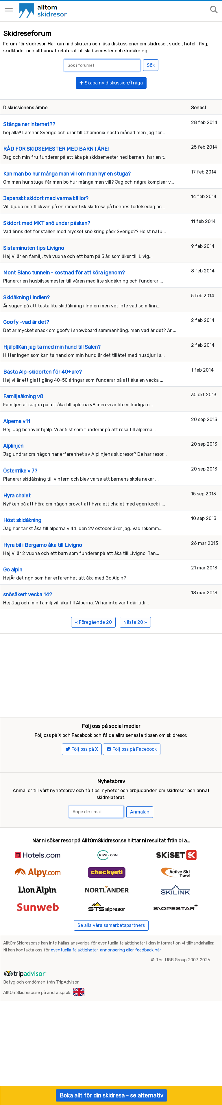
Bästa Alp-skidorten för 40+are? (42, 372)
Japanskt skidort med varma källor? (45, 198)
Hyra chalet (17, 495)
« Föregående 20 (93, 622)
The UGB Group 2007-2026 (183, 974)
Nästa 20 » (135, 622)
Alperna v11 (16, 421)
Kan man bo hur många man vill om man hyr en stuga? (67, 174)
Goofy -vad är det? (26, 322)
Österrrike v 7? (20, 471)
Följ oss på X (82, 763)
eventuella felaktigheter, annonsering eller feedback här (106, 964)
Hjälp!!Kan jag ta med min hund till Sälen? (52, 347)
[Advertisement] (111, 674)
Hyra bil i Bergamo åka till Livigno (42, 545)
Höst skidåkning (22, 520)
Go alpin (12, 570)
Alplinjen (13, 446)
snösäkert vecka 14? (27, 594)
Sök (151, 65)
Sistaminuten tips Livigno (33, 248)
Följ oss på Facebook (132, 763)
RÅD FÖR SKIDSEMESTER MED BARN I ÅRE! (56, 149)
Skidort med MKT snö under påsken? (46, 223)
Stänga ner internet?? (29, 124)
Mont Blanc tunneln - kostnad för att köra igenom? (64, 273)
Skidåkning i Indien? (26, 297)
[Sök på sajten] (213, 10)
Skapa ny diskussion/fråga (111, 83)
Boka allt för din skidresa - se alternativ (111, 1095)
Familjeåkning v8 (23, 396)
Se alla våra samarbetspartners (111, 939)
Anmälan (139, 826)
